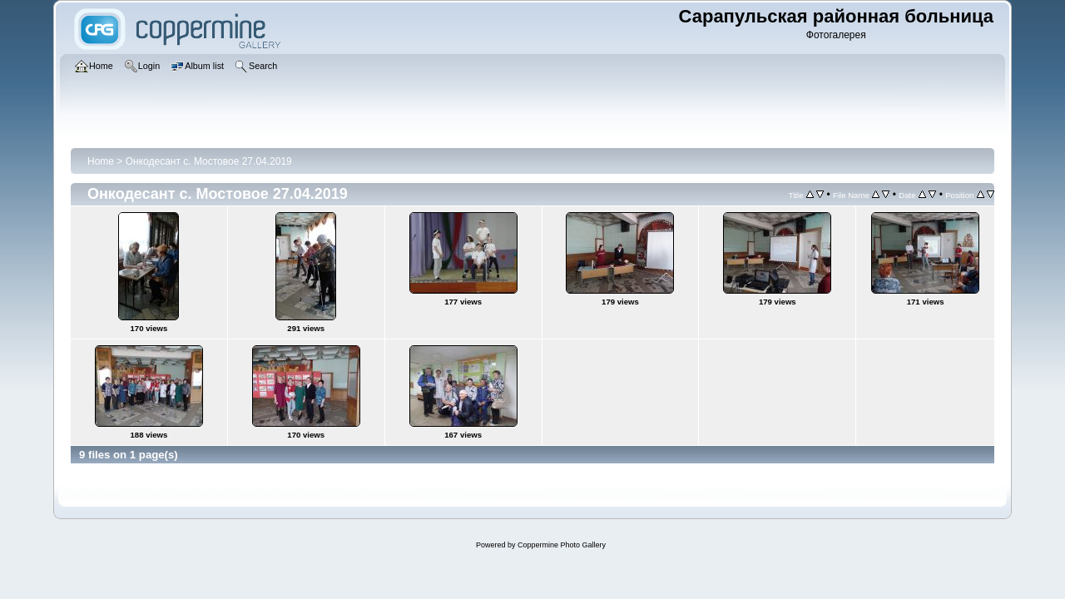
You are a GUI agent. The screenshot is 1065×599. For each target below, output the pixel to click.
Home (100, 161)
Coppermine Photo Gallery (562, 545)
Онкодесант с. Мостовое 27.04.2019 (209, 161)
